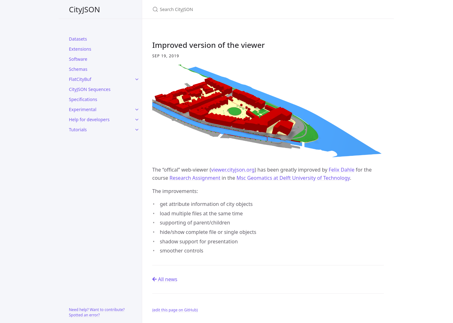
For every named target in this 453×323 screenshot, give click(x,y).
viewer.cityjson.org (232, 169)
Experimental (82, 109)
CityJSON (84, 9)
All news (164, 279)
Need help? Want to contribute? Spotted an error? (97, 312)
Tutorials (78, 130)
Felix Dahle (342, 169)
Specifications (83, 99)
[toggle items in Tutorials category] (137, 130)
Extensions (80, 49)
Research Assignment (195, 177)
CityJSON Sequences (89, 89)
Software (78, 59)
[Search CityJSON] (226, 9)
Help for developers (89, 119)
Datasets (78, 39)
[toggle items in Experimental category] (137, 110)
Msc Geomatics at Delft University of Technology (293, 177)
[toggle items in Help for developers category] (137, 120)
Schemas (78, 69)
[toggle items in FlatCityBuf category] (137, 79)
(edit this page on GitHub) (175, 310)
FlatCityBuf (80, 79)
